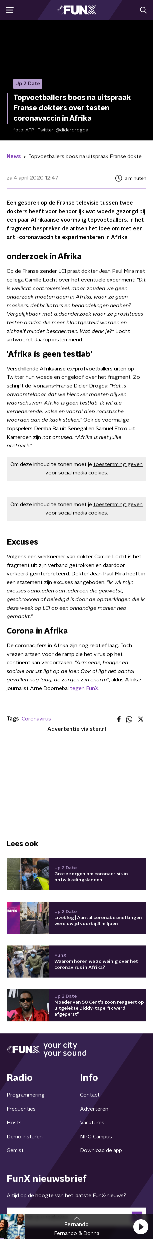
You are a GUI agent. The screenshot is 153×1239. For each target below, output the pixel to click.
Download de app (101, 1150)
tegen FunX (84, 688)
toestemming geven (118, 464)
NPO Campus (96, 1136)
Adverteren (94, 1109)
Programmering (26, 1095)
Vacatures (92, 1122)
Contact (90, 1095)
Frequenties (21, 1109)
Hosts (14, 1122)
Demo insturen (25, 1136)
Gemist (15, 1150)
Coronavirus (36, 718)
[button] (140, 1226)
